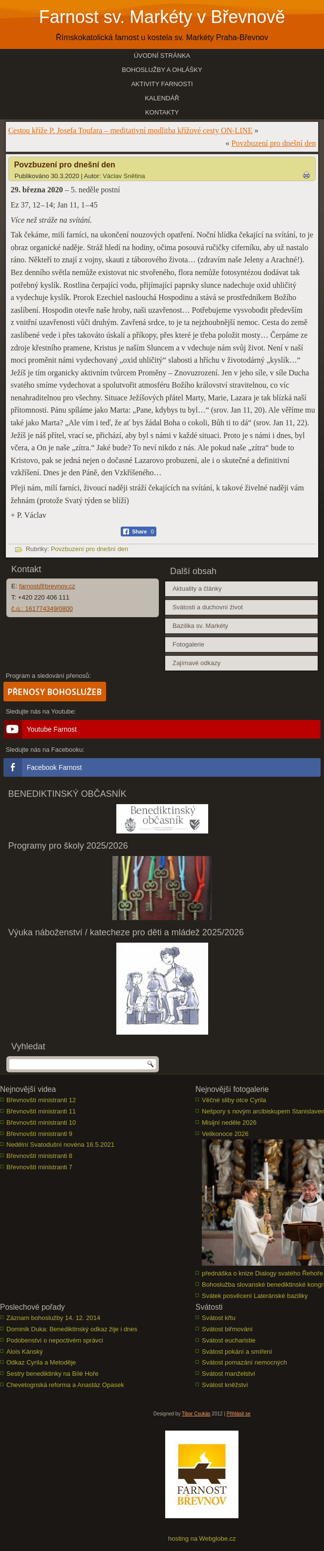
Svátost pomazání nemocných (244, 1362)
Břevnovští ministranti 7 (39, 1167)
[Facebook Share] (138, 531)
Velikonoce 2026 (225, 1133)
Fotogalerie (188, 644)
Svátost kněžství (225, 1385)
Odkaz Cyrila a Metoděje (41, 1362)
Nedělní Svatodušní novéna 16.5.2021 (60, 1144)
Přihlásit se (239, 1413)
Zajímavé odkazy (196, 663)
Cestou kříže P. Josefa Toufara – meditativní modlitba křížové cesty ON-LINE (130, 130)
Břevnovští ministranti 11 (41, 1111)
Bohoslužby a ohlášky (162, 69)
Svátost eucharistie (229, 1340)
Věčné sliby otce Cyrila (234, 1100)
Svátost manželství (228, 1373)
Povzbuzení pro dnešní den (274, 143)
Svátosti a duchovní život (208, 607)
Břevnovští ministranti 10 (41, 1122)
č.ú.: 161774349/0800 (42, 608)
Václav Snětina (124, 176)
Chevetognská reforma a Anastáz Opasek (65, 1385)
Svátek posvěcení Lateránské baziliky (255, 1295)
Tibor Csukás (196, 1413)
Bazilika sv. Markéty (200, 625)
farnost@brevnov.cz (47, 586)
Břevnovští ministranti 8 (39, 1155)
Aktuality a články (197, 588)
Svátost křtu (219, 1317)
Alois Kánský (24, 1351)
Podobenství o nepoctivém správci (54, 1340)
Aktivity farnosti (162, 84)
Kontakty (162, 112)
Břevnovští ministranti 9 (39, 1133)
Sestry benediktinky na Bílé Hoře (52, 1373)
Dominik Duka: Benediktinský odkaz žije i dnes (71, 1329)
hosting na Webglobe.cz (202, 1538)
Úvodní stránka (162, 55)
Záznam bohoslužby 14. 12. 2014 (53, 1317)
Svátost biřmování (227, 1329)
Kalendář (162, 98)
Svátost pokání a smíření (237, 1351)
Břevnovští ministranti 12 (41, 1100)
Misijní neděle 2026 (229, 1122)
